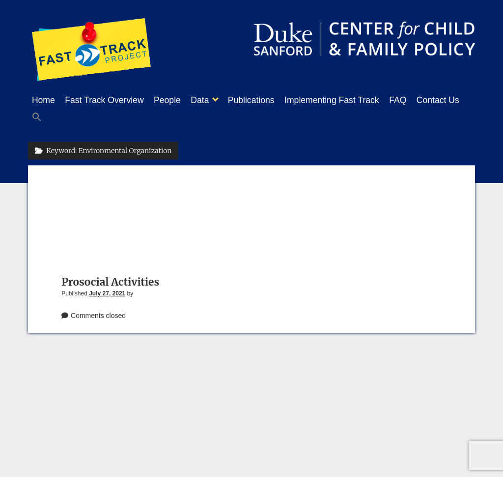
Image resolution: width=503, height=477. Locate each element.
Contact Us (53, 116)
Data (214, 100)
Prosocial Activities (110, 279)
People (177, 100)
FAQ (427, 100)
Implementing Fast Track (356, 100)
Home (43, 100)
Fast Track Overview (109, 100)
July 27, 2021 (107, 290)
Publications (271, 100)
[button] (94, 116)
